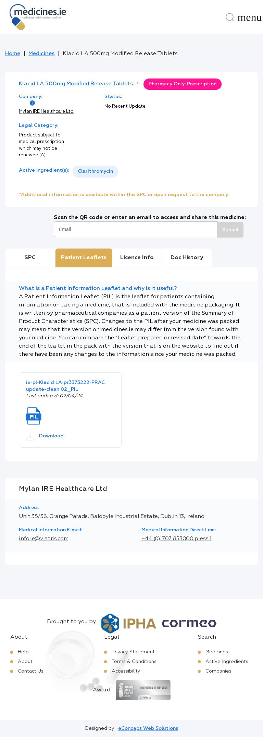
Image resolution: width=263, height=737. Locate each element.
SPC (30, 258)
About (25, 661)
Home (12, 54)
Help (23, 652)
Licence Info (137, 258)
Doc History (187, 258)
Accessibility (126, 671)
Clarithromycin (95, 171)
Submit (230, 229)
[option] (95, 172)
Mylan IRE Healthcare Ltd (46, 111)
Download (45, 436)
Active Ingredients (226, 661)
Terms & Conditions (134, 661)
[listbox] (95, 172)
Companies (218, 671)
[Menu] (249, 17)
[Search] (230, 17)
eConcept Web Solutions (148, 728)
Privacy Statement (133, 652)
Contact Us (30, 671)
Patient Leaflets (84, 258)
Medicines (41, 54)
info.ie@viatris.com (43, 539)
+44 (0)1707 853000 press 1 (176, 539)
